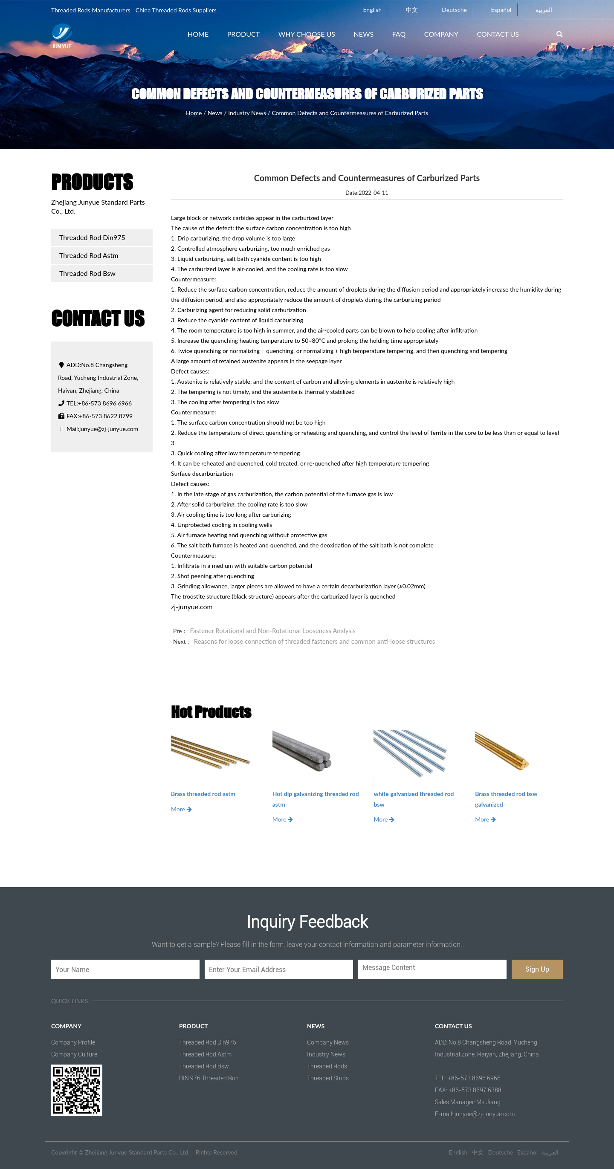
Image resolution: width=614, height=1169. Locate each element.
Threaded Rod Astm (88, 255)
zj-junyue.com (192, 606)
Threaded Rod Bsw (87, 273)
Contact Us (498, 34)
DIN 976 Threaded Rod (209, 1078)
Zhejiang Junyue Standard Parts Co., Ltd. (137, 1152)
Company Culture (74, 1054)
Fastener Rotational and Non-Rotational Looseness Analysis (272, 630)
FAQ (398, 34)
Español (496, 9)
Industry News (247, 112)
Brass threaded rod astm (203, 793)
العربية (539, 9)
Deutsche (449, 9)
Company (441, 34)
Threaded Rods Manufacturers (90, 10)
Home (198, 34)
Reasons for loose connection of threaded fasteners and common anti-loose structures (314, 641)
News (364, 34)
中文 (407, 9)
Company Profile (73, 1042)
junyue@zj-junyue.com (108, 428)
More (181, 809)
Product (243, 34)
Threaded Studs (328, 1078)
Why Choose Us (306, 34)
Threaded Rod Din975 (92, 237)
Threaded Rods (327, 1066)
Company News (328, 1042)
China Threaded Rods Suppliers (176, 10)
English (367, 9)
